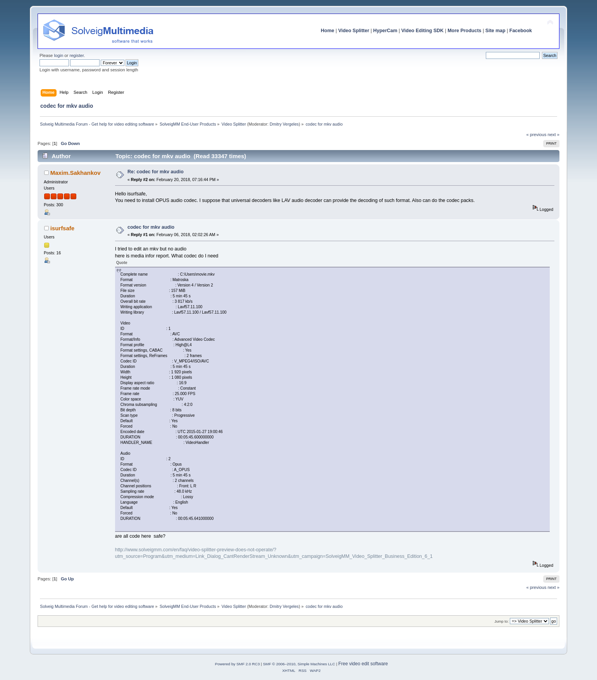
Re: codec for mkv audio (155, 171)
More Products (464, 30)
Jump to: (501, 621)
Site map (495, 30)
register (76, 55)
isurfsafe (62, 228)
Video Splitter (353, 30)
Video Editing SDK (422, 30)
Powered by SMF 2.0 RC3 (237, 664)
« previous (536, 134)
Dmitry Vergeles (284, 124)
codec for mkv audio (150, 227)
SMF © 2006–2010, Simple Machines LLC (299, 664)
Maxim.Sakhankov (75, 172)
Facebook (520, 30)
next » (553, 134)
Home (327, 30)
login (58, 55)
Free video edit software (363, 663)
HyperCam (385, 30)
